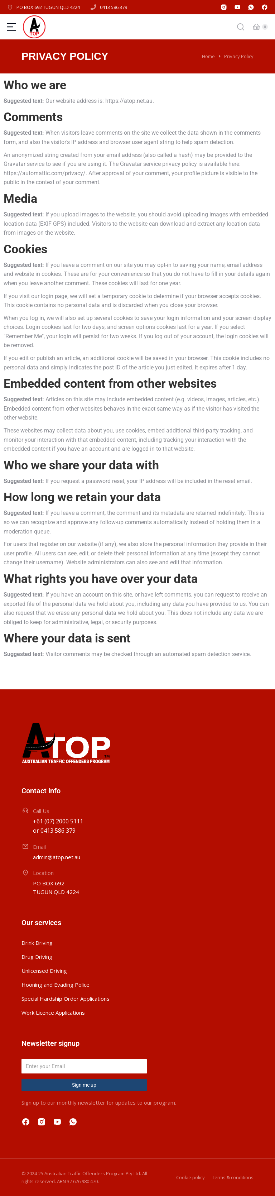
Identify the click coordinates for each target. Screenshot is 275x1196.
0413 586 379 (113, 7)
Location (43, 872)
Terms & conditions (233, 1177)
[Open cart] (256, 27)
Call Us (41, 810)
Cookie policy (190, 1177)
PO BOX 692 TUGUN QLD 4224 (48, 7)
